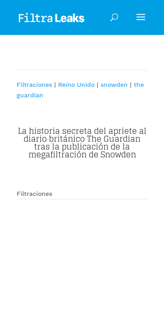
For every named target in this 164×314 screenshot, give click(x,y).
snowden (114, 84)
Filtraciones (34, 84)
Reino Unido (76, 84)
